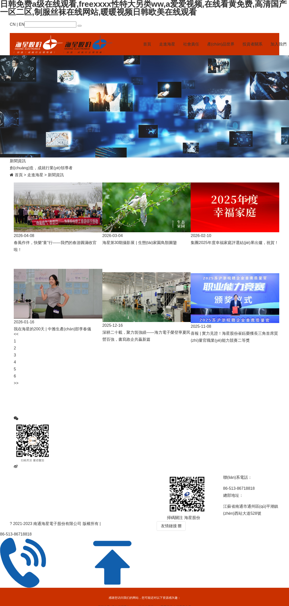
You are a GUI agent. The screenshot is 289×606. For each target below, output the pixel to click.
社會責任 (191, 44)
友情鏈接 (171, 526)
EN (21, 24)
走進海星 (167, 44)
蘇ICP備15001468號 (120, 524)
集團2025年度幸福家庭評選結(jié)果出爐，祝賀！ (234, 242)
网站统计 (147, 524)
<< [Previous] (16, 342)
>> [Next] (16, 391)
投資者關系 (252, 44)
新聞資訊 (56, 175)
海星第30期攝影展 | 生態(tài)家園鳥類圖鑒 (139, 242)
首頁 (147, 44)
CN (13, 24)
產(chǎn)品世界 (220, 44)
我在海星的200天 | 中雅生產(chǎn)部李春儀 (52, 333)
